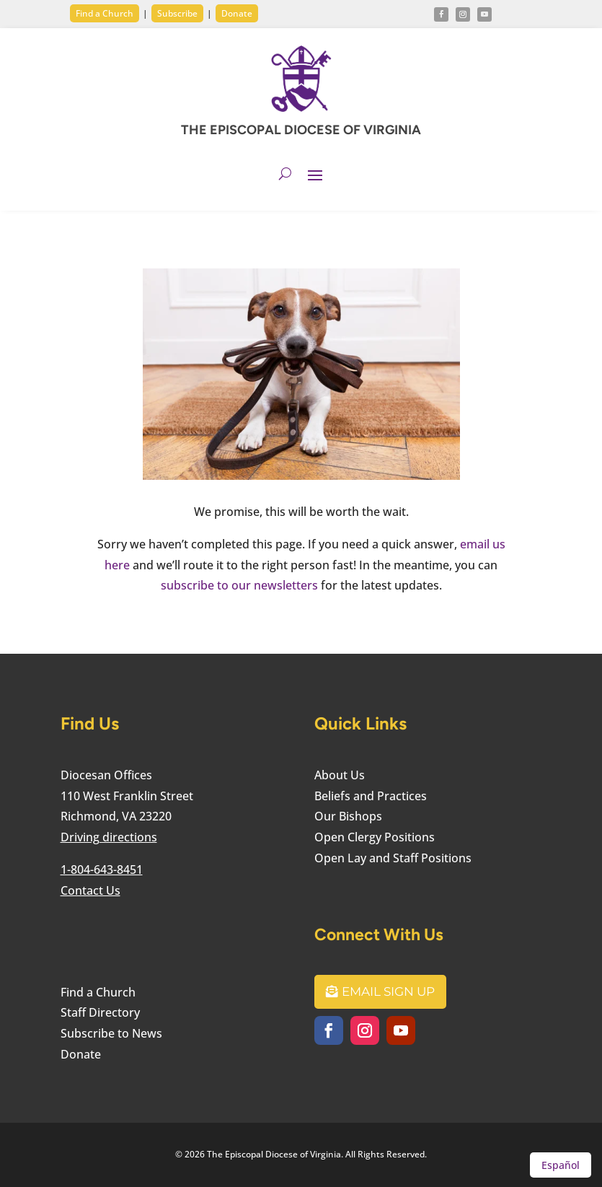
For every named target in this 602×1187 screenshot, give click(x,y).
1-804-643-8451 (102, 869)
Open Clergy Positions (374, 837)
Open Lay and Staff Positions (393, 858)
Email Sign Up (388, 991)
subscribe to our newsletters (239, 585)
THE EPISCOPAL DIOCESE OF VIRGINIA (301, 130)
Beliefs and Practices (370, 796)
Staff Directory (100, 1012)
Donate (236, 13)
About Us (339, 775)
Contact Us (90, 890)
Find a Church (104, 13)
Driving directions (109, 837)
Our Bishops (348, 816)
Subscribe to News (111, 1033)
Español (560, 1165)
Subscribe (177, 13)
